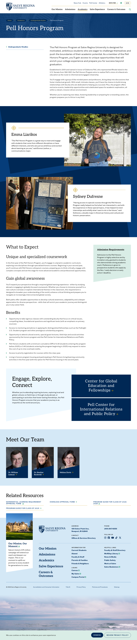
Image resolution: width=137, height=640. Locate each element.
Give (127, 3)
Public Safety (110, 560)
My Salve (75, 574)
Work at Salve (110, 563)
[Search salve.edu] (130, 9)
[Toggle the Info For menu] (116, 3)
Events (85, 3)
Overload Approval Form (62, 502)
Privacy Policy (81, 587)
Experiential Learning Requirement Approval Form (23, 503)
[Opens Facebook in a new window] (109, 537)
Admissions (70, 9)
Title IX (68, 587)
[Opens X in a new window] (120, 537)
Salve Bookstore (111, 567)
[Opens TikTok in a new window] (116, 537)
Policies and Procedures (100, 587)
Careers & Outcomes (116, 9)
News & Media (110, 557)
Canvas (75, 570)
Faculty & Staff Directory (114, 550)
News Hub (77, 3)
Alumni (74, 553)
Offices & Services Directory (84, 538)
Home (9, 20)
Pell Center (93, 3)
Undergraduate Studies (38, 20)
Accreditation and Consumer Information (46, 587)
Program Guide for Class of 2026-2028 (110, 503)
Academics (82, 9)
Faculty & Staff (78, 557)
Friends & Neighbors (80, 563)
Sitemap (116, 587)
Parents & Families (80, 560)
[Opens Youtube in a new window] (112, 537)
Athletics (102, 3)
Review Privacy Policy (118, 635)
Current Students (79, 550)
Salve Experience (97, 9)
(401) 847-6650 (110, 529)
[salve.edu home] (20, 7)
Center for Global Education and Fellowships (101, 386)
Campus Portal (78, 577)
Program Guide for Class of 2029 (22, 508)
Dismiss (97, 635)
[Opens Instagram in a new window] (105, 537)
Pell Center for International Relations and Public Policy (101, 409)
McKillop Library (111, 553)
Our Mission (57, 9)
